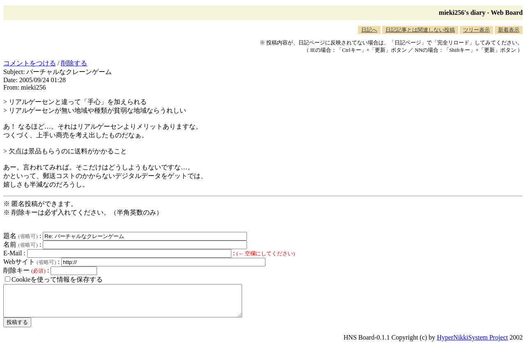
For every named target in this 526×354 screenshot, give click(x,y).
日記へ (369, 30)
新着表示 (508, 30)
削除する (74, 63)
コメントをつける (29, 63)
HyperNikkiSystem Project (472, 343)
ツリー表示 (476, 30)
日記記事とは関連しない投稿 (420, 30)
